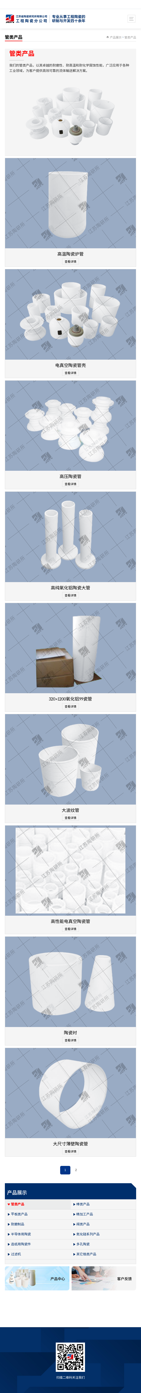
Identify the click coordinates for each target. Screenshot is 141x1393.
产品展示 (116, 37)
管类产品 (130, 37)
